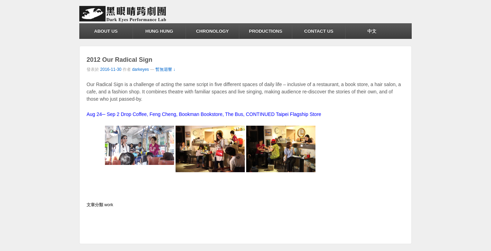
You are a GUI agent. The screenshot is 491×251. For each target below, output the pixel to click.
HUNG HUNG (159, 31)
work (108, 204)
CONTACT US (318, 31)
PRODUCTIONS (265, 31)
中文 (371, 31)
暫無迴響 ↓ (165, 69)
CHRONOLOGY (212, 31)
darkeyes (140, 69)
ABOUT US (106, 31)
